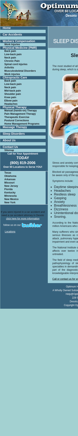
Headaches (10, 103)
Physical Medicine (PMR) (20, 47)
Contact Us (10, 147)
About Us (9, 140)
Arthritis (9, 67)
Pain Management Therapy (20, 113)
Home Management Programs (21, 123)
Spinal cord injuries (15, 64)
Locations (10, 231)
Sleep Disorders (14, 133)
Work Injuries (12, 44)
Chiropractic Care (15, 77)
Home (7, 28)
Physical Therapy (14, 107)
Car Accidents (12, 34)
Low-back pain (13, 54)
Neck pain (10, 57)
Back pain (10, 51)
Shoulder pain (12, 94)
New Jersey (11, 186)
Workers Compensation (19, 41)
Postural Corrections (16, 120)
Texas (7, 172)
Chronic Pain (12, 61)
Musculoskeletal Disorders (20, 70)
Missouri (9, 182)
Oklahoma (10, 176)
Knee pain (10, 97)
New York (10, 202)
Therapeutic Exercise (16, 117)
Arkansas (10, 179)
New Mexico (11, 199)
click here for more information (22, 218)
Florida (8, 189)
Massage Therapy (15, 127)
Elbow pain (10, 100)
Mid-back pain (12, 90)
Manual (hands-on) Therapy (20, 110)
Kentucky (10, 192)
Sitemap (9, 150)
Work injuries (12, 74)
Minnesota (10, 195)
